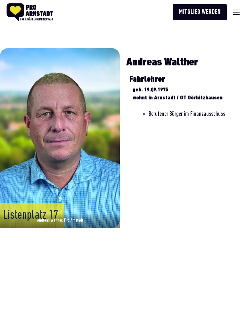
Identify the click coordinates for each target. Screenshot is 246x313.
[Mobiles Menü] (236, 12)
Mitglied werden (200, 12)
